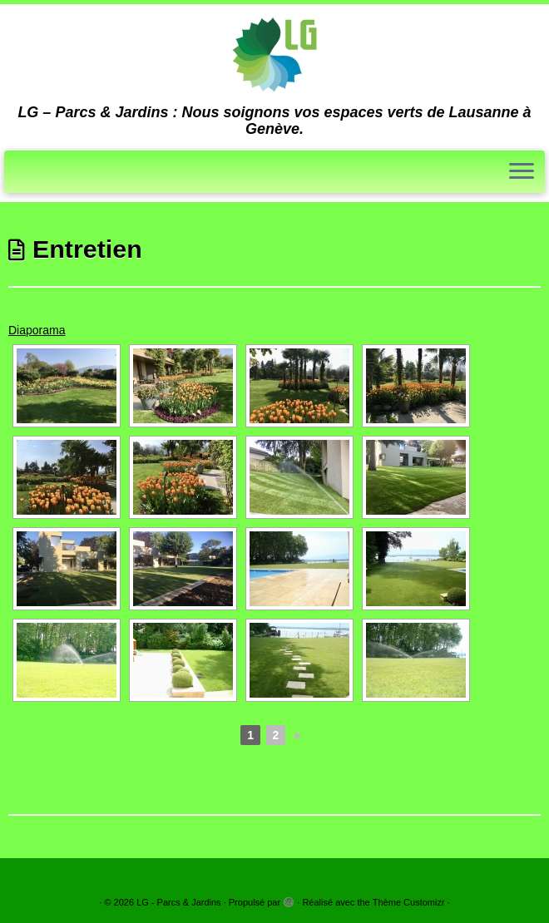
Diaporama (36, 330)
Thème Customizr (409, 902)
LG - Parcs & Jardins (178, 902)
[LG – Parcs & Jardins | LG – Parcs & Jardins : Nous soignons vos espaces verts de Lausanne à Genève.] (274, 54)
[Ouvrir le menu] (521, 172)
